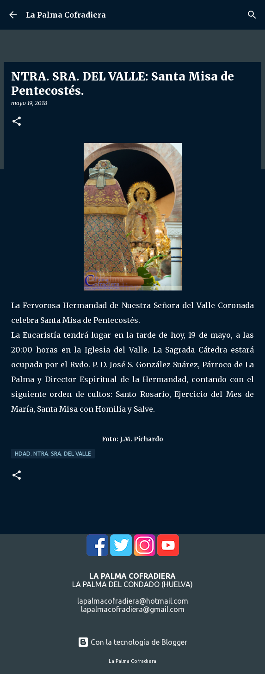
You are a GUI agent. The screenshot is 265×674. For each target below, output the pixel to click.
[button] (16, 122)
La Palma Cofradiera (66, 14)
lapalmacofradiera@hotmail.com (132, 601)
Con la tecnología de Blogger (132, 642)
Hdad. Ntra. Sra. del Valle (53, 454)
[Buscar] (252, 15)
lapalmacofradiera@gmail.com (133, 609)
